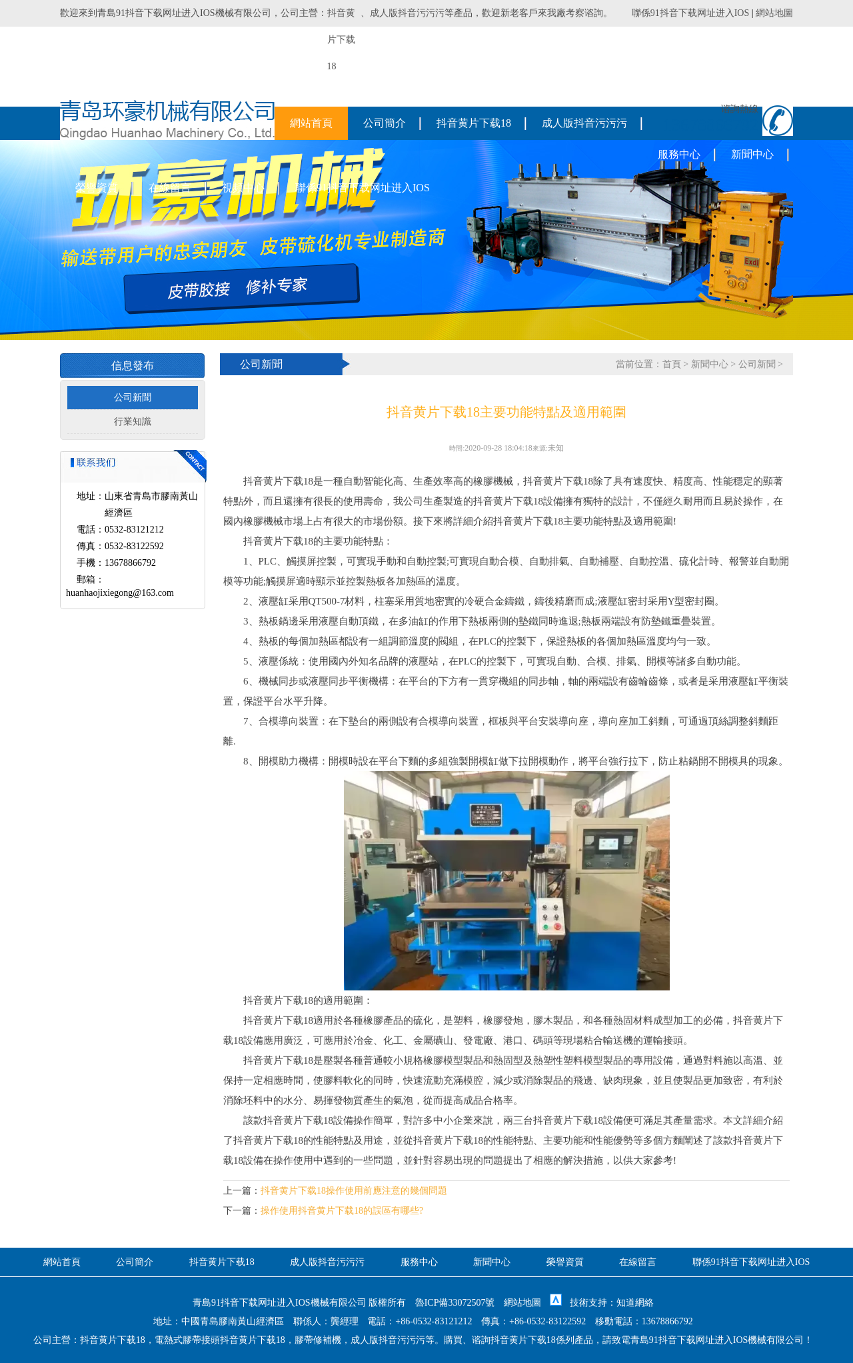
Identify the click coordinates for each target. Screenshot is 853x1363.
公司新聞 (132, 398)
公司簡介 (384, 123)
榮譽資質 (96, 187)
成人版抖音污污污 (407, 13)
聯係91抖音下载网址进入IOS (691, 13)
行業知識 (132, 422)
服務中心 (679, 154)
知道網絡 (635, 1303)
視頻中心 (243, 187)
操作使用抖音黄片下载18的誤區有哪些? (342, 1211)
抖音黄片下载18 (473, 123)
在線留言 (170, 187)
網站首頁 (311, 123)
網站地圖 (774, 13)
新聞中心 (752, 154)
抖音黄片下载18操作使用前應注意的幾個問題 (354, 1191)
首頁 (671, 364)
